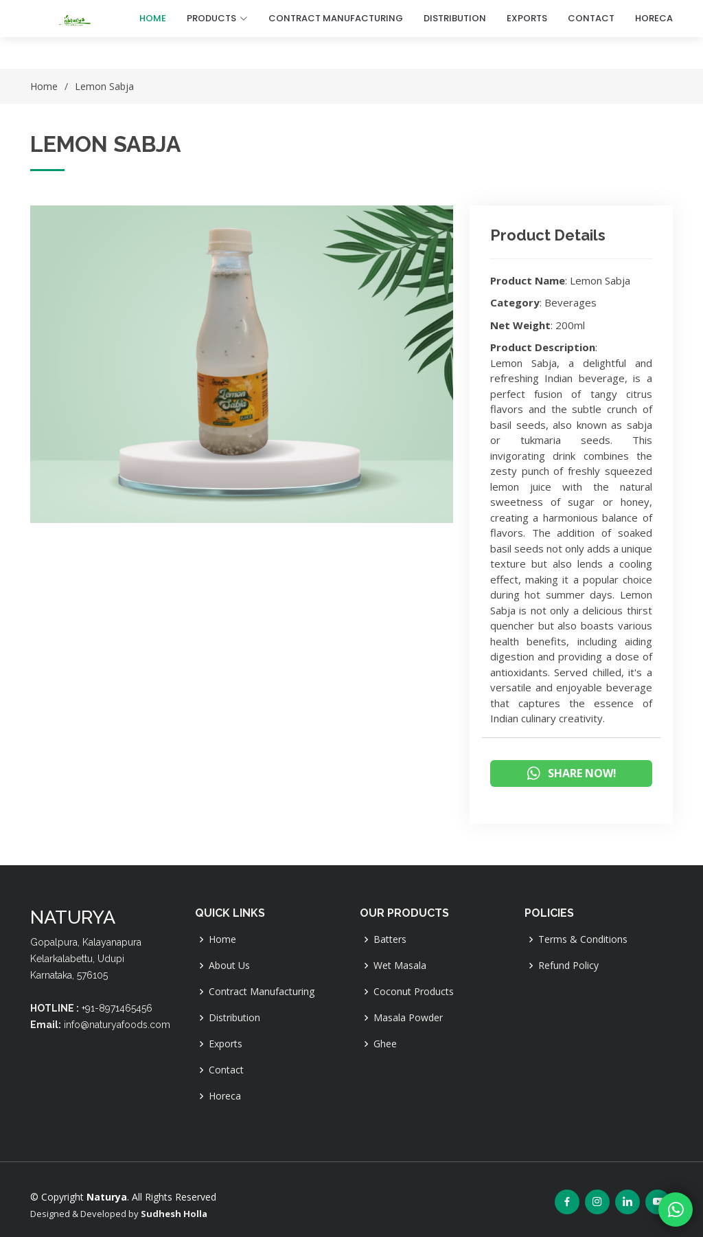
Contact (226, 1070)
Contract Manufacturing (261, 991)
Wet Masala (399, 965)
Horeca (225, 1096)
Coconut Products (413, 991)
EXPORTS (527, 18)
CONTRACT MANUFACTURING (335, 18)
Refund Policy (568, 965)
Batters (389, 939)
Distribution (234, 1018)
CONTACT (591, 18)
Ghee (385, 1044)
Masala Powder (408, 1018)
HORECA (654, 18)
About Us (229, 965)
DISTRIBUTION (455, 18)
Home (152, 18)
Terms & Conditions (582, 939)
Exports (225, 1044)
